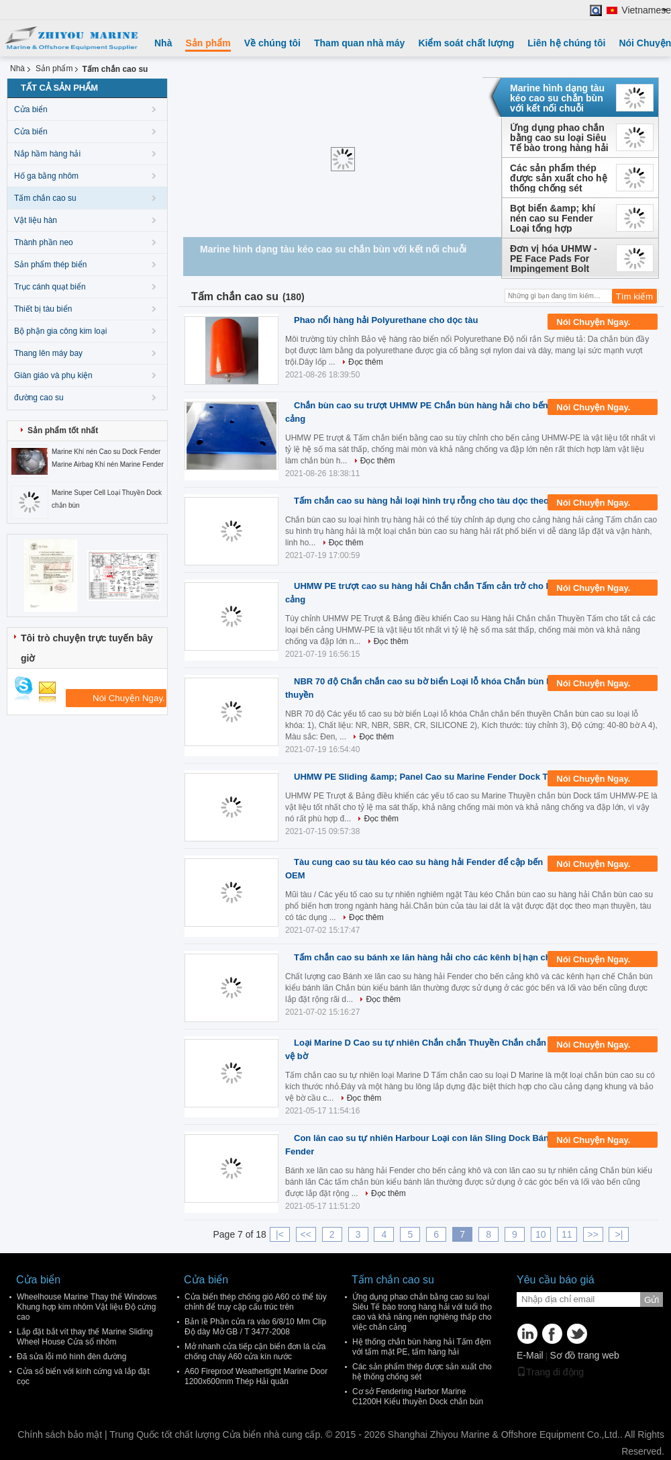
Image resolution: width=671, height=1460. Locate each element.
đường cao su (39, 397)
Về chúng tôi (272, 43)
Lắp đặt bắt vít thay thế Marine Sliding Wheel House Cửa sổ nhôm (85, 1337)
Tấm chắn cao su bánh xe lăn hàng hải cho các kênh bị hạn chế (425, 957)
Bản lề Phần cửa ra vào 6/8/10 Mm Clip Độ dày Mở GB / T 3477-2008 (255, 1326)
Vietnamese (646, 10)
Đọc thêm (365, 362)
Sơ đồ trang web (584, 1355)
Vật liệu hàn (35, 220)
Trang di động (550, 1372)
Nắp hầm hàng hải (47, 153)
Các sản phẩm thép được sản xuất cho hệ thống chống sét (558, 178)
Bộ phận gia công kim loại (60, 331)
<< (306, 1234)
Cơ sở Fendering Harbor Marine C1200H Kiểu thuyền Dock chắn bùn (417, 1396)
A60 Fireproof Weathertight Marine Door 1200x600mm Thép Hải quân (256, 1376)
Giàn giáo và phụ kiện (53, 375)
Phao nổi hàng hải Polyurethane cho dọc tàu (386, 320)
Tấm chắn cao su (45, 198)
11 (567, 1234)
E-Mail (530, 1355)
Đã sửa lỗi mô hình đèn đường (71, 1356)
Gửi (651, 1300)
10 (540, 1234)
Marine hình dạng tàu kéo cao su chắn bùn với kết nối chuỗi (557, 98)
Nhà (163, 43)
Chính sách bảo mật (59, 1434)
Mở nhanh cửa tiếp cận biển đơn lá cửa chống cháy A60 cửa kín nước (255, 1351)
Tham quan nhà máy (359, 43)
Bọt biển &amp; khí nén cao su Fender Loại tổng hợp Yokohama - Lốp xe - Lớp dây (555, 218)
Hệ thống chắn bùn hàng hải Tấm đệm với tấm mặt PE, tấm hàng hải (421, 1347)
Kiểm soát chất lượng (466, 43)
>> (592, 1234)
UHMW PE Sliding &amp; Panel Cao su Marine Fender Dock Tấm (427, 777)
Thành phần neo (43, 242)
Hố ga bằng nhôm (46, 176)
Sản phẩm (207, 43)
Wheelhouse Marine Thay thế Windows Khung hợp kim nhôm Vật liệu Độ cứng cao (87, 1307)
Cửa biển (31, 109)
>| (619, 1234)
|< (280, 1234)
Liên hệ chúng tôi (566, 43)
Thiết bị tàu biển (43, 309)
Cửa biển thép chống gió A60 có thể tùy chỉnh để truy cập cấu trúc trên (256, 1302)
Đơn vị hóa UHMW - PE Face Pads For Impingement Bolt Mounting (553, 258)
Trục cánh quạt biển (50, 286)
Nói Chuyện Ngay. (602, 322)
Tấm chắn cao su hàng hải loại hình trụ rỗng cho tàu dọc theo (421, 501)
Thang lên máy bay (48, 353)
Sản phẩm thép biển (50, 264)
